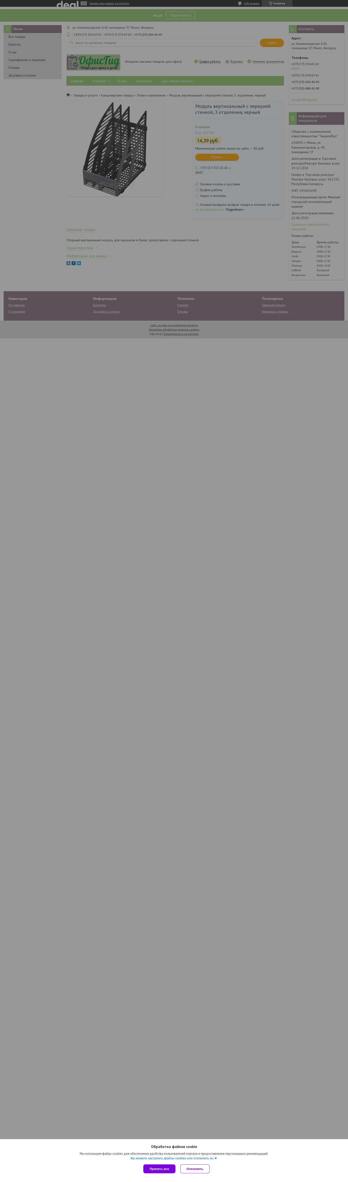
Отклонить (195, 1169)
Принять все (159, 1169)
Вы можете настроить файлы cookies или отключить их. (172, 1158)
